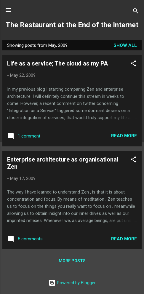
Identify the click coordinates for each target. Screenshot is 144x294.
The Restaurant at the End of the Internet (72, 25)
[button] (133, 64)
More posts (72, 260)
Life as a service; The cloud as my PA (57, 63)
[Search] (135, 12)
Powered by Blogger (72, 282)
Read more (124, 135)
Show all (125, 45)
